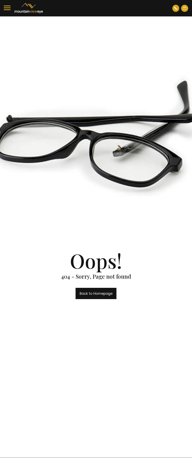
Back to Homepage (96, 293)
